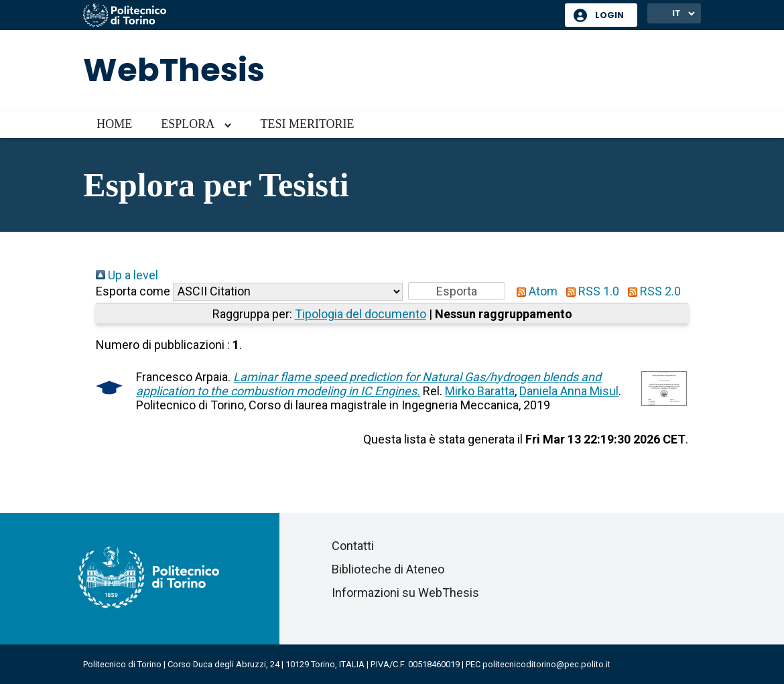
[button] (456, 291)
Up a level (127, 275)
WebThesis (174, 70)
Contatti (353, 546)
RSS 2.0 (651, 291)
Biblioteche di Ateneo (388, 569)
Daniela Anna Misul (568, 391)
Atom (534, 291)
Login (609, 15)
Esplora (187, 124)
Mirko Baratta (480, 391)
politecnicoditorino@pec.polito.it (546, 664)
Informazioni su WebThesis (405, 593)
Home (114, 124)
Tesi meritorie (307, 124)
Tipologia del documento (360, 314)
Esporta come (133, 291)
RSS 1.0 (589, 291)
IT (676, 13)
